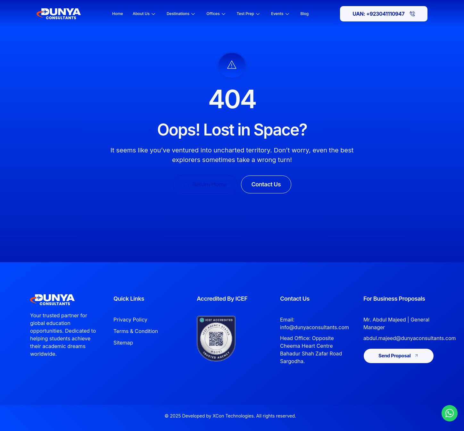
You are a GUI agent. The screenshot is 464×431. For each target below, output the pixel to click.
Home (117, 13)
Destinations (181, 13)
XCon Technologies (232, 416)
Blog (305, 13)
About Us (144, 13)
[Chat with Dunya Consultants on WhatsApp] (449, 413)
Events (280, 13)
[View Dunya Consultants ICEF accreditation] (226, 338)
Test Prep (248, 13)
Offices (215, 13)
